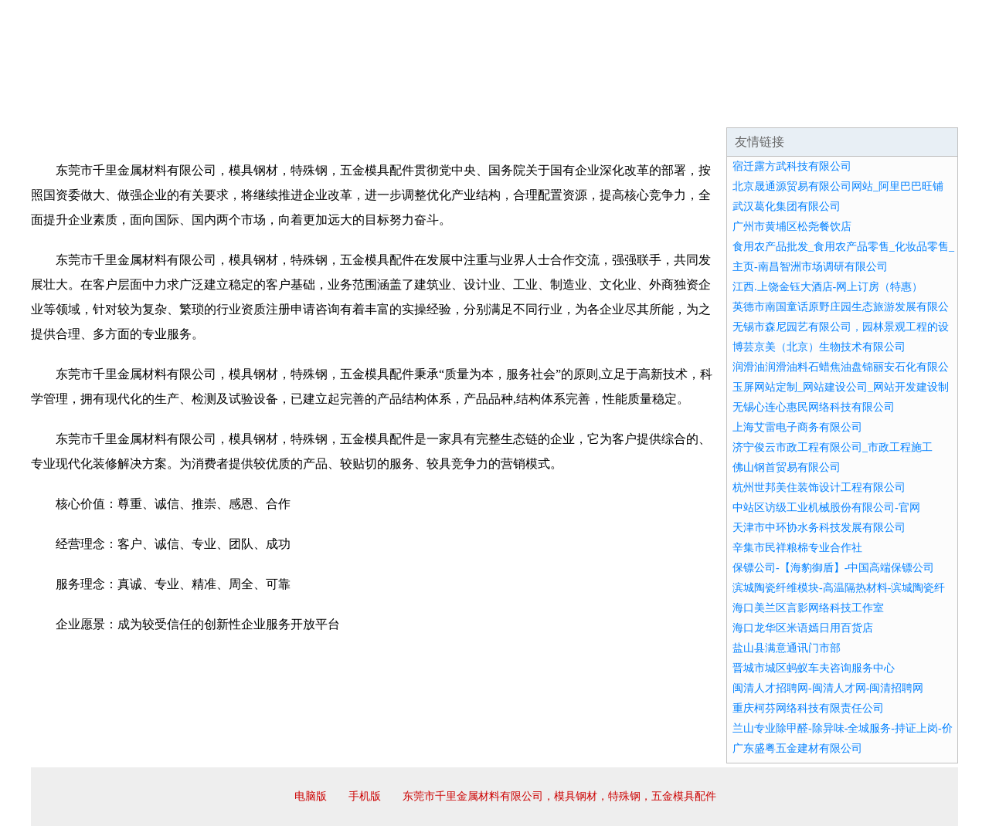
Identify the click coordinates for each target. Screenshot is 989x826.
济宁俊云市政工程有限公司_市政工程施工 (832, 447)
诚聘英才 (636, 108)
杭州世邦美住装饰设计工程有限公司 (819, 487)
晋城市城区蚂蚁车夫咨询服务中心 (813, 668)
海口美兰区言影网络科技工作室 (808, 608)
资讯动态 (822, 108)
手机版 (364, 796)
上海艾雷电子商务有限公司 (797, 427)
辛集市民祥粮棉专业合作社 (797, 547)
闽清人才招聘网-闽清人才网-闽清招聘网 (827, 688)
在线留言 (914, 108)
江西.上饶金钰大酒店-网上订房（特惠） (827, 287)
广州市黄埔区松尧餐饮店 (791, 226)
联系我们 (729, 108)
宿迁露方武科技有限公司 (791, 166)
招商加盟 (543, 108)
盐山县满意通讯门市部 (786, 648)
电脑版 (310, 796)
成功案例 (451, 108)
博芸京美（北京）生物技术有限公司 (819, 347)
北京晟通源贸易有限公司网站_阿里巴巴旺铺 (837, 186)
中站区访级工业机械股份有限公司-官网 (826, 507)
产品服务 (358, 108)
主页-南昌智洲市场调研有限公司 (810, 267)
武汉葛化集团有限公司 (786, 206)
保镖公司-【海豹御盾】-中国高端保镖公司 (833, 568)
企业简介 (173, 108)
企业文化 (265, 108)
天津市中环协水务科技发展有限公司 (819, 527)
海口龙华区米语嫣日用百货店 (802, 628)
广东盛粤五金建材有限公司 (797, 748)
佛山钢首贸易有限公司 (786, 467)
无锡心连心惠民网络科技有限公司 (813, 407)
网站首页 (80, 108)
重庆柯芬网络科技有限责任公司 (808, 708)
